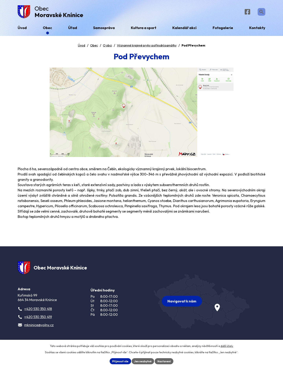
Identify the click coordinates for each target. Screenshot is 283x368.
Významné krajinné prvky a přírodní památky (146, 47)
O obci (107, 47)
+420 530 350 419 (38, 320)
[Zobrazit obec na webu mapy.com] (201, 302)
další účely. (227, 345)
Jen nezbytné (143, 361)
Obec (94, 47)
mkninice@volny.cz (39, 328)
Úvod (81, 47)
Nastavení (165, 361)
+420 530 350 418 (38, 312)
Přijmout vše (119, 361)
